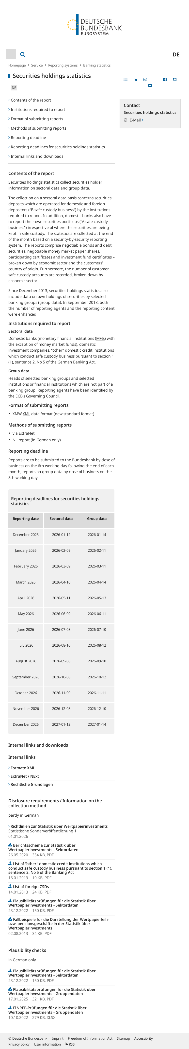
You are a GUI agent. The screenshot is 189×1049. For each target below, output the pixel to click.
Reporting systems (63, 65)
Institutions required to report (36, 109)
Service (37, 65)
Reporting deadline (27, 137)
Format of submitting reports (35, 118)
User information (47, 1044)
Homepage (17, 65)
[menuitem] (11, 54)
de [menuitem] (176, 54)
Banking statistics (97, 65)
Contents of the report (29, 100)
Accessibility (143, 1038)
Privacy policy (19, 1044)
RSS (70, 1044)
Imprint (57, 1038)
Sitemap (123, 1038)
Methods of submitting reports (37, 128)
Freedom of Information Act (90, 1038)
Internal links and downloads (35, 156)
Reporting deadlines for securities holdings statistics (56, 147)
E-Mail (136, 120)
